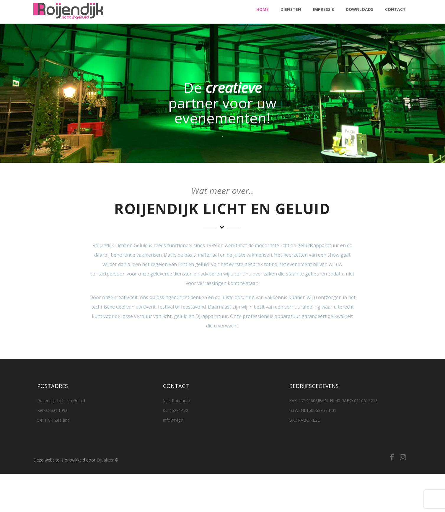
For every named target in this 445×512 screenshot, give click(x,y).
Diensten (291, 9)
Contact (395, 9)
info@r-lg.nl (174, 420)
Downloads (359, 9)
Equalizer (105, 460)
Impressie (323, 9)
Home (262, 9)
